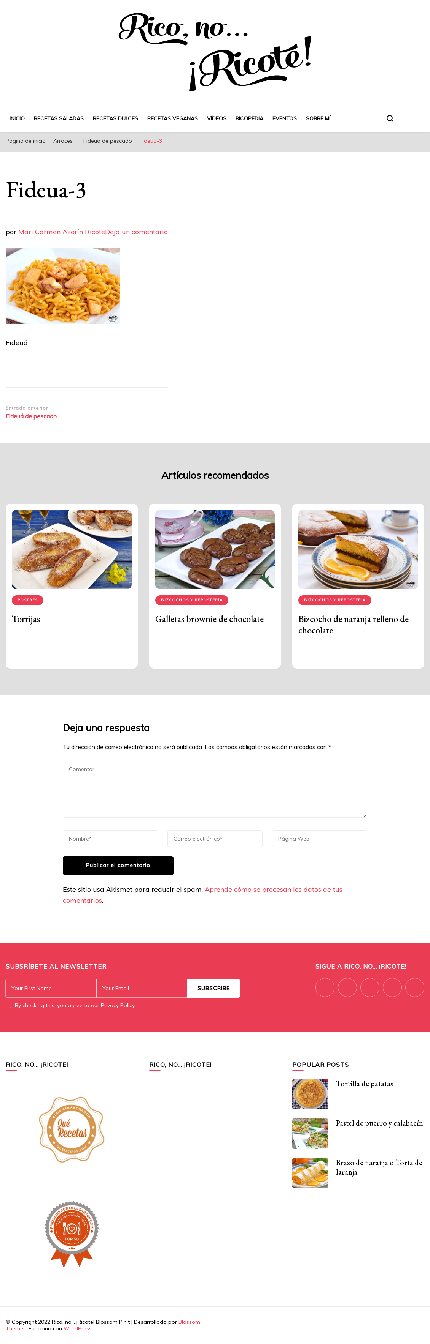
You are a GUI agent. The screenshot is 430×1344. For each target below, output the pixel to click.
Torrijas (26, 619)
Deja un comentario (136, 231)
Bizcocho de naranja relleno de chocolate (353, 624)
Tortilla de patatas (364, 1083)
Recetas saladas (59, 118)
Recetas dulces (115, 118)
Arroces (63, 140)
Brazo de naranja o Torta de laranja (379, 1167)
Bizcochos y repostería (192, 600)
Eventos (284, 118)
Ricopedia (249, 118)
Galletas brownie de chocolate (209, 619)
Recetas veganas (172, 118)
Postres (28, 600)
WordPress (78, 1328)
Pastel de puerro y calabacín (379, 1123)
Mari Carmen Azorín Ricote (61, 231)
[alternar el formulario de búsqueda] (390, 118)
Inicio (17, 118)
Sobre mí (318, 118)
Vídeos (216, 118)
